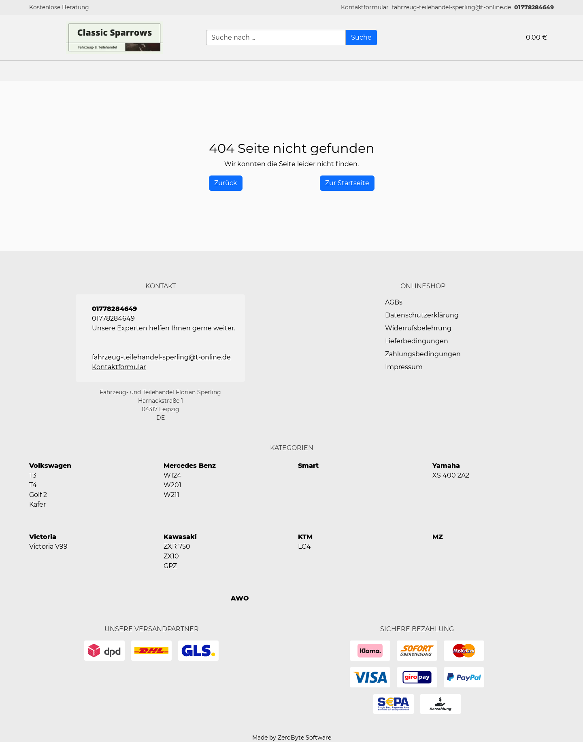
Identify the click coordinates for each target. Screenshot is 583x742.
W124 (172, 475)
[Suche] (361, 37)
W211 (171, 495)
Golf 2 (38, 495)
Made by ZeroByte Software (291, 737)
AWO (240, 598)
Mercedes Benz (190, 465)
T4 (33, 485)
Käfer (37, 504)
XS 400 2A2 (450, 475)
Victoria (42, 537)
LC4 (304, 546)
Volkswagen (50, 465)
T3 (32, 475)
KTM (305, 537)
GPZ (170, 566)
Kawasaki (180, 537)
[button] (365, 7)
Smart (308, 465)
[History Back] (226, 183)
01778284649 (534, 7)
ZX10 (171, 556)
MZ (437, 537)
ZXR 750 (177, 546)
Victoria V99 (48, 546)
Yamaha (446, 465)
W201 (172, 485)
